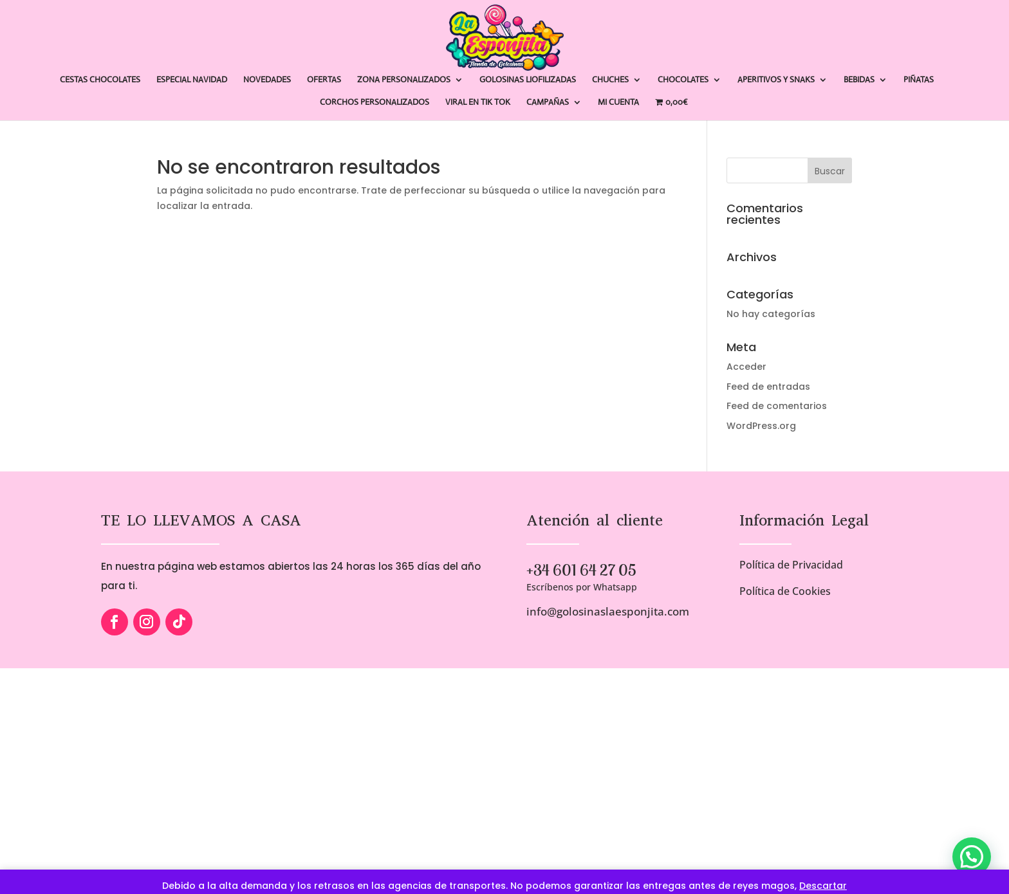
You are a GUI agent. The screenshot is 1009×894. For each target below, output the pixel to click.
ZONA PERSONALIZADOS (403, 80)
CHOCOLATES (683, 80)
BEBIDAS (859, 80)
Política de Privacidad (791, 565)
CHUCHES (610, 80)
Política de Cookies (785, 591)
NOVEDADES (267, 80)
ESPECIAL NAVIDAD (191, 80)
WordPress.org (761, 425)
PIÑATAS (918, 80)
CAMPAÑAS (547, 102)
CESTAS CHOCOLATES (100, 80)
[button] (971, 856)
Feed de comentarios (777, 405)
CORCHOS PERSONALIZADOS (374, 102)
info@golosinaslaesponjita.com (607, 611)
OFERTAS (324, 80)
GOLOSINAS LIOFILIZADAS (527, 80)
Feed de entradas (768, 386)
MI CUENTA (618, 102)
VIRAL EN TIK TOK (477, 102)
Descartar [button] (823, 885)
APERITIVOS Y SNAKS (776, 80)
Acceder (746, 366)
